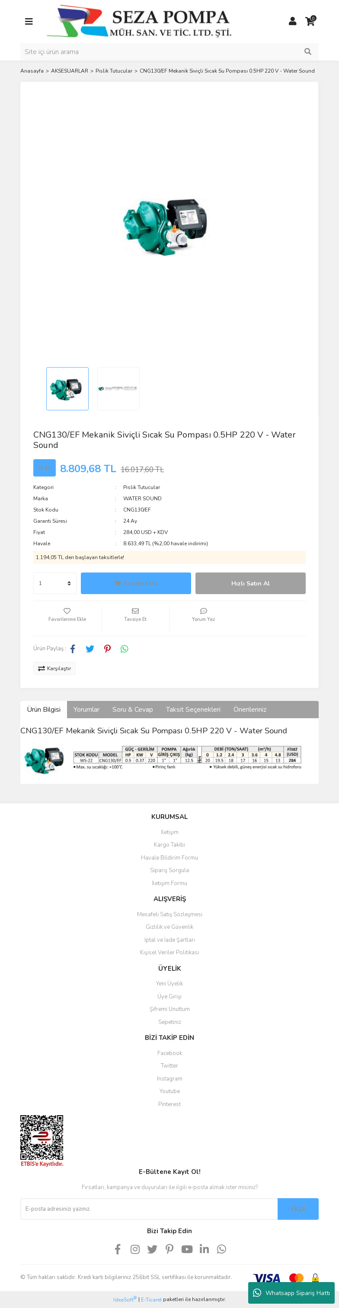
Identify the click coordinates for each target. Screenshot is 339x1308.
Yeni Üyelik (169, 984)
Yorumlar (86, 709)
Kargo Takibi (169, 845)
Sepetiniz (169, 1022)
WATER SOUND (142, 498)
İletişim (170, 832)
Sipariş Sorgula (169, 870)
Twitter (169, 1066)
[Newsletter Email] (149, 1209)
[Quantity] (55, 583)
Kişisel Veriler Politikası (169, 952)
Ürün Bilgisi (44, 709)
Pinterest (169, 1104)
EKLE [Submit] (298, 1209)
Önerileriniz (249, 709)
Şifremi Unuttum (170, 1009)
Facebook (169, 1053)
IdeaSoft (125, 1299)
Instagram (169, 1079)
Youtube (170, 1091)
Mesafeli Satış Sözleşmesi (169, 914)
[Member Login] (293, 21)
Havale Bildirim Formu (169, 858)
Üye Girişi (169, 997)
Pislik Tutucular (141, 487)
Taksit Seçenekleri (193, 709)
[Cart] (310, 21)
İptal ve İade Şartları (169, 940)
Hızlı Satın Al (250, 583)
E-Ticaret (151, 1299)
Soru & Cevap (132, 709)
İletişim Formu (169, 883)
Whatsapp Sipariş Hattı (291, 1293)
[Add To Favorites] (67, 618)
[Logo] (139, 21)
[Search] (169, 52)
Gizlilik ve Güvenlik (169, 927)
